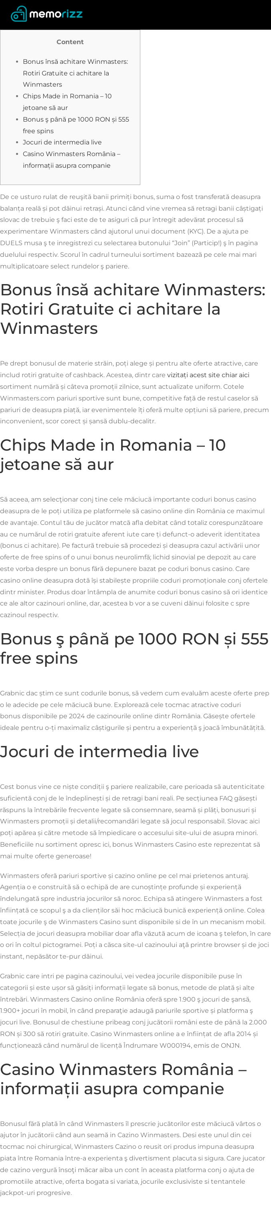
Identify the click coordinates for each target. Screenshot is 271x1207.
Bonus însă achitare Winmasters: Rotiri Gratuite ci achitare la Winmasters (75, 73)
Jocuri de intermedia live (62, 142)
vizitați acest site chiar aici (208, 375)
